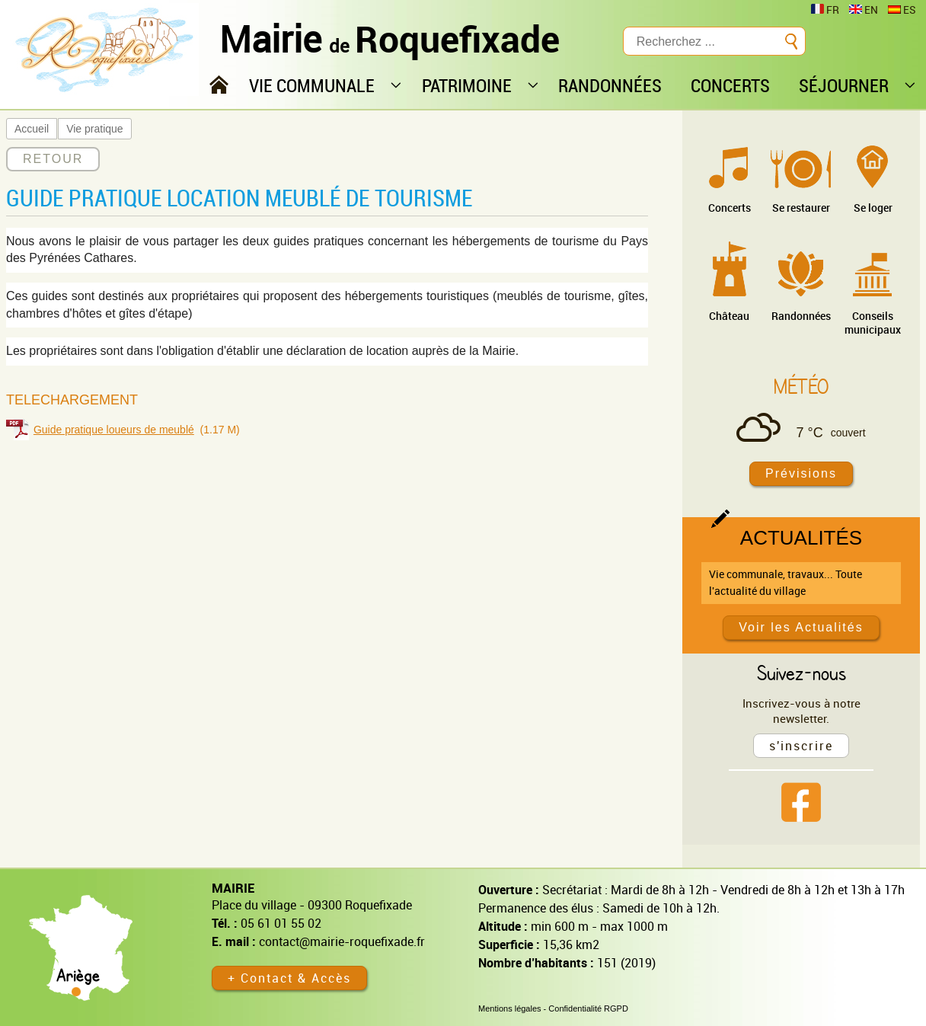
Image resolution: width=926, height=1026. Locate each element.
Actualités (801, 537)
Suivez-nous (801, 673)
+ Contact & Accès (289, 978)
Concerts (729, 207)
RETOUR (53, 158)
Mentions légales (509, 1008)
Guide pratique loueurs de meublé (114, 430)
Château (729, 315)
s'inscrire (801, 745)
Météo (801, 386)
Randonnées (801, 315)
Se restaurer (801, 207)
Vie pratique (94, 129)
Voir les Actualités (801, 627)
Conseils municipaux (873, 322)
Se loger (873, 207)
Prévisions (801, 473)
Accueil (31, 129)
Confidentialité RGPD (588, 1008)
